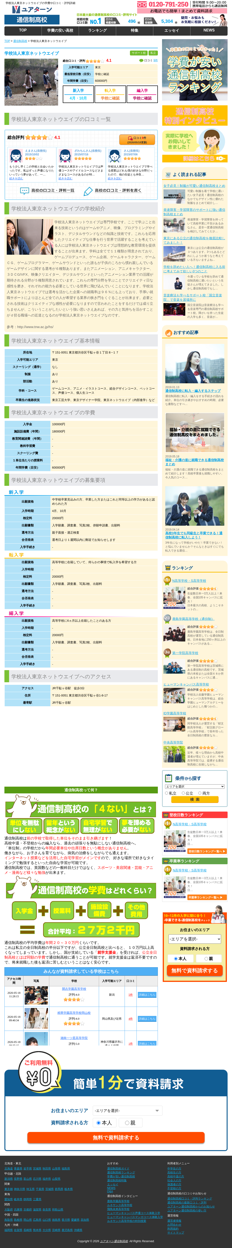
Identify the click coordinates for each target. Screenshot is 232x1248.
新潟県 (8, 1178)
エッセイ (171, 30)
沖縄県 (78, 1230)
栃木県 (68, 1189)
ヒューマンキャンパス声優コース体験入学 (133, 1213)
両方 (204, 793)
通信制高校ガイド (118, 1168)
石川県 (37, 1178)
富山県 (27, 1178)
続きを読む (16, 178)
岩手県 (27, 1168)
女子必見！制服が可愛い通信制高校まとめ (194, 186)
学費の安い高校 (60, 30)
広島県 (37, 1219)
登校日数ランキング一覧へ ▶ (207, 851)
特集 (134, 30)
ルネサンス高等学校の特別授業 (126, 1221)
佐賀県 (18, 1230)
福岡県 (8, 1230)
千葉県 (40, 1189)
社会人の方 (174, 1180)
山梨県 (56, 1178)
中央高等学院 (173, 742)
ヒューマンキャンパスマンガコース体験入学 (135, 1217)
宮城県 (37, 1168)
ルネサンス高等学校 (119, 1205)
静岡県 (27, 1199)
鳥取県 (8, 1219)
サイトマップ (175, 1232)
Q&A (110, 1191)
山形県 (56, 1168)
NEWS (209, 30)
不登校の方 (174, 1188)
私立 (170, 793)
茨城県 (49, 1189)
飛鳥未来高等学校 (118, 1209)
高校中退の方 (175, 1176)
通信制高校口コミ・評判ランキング (189, 1198)
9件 (155, 60)
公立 (187, 793)
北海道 (8, 1168)
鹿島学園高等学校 (118, 1201)
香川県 (66, 1219)
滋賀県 (37, 1209)
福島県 (66, 1168)
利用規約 (173, 1228)
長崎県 (27, 1230)
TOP (23, 30)
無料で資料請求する (194, 971)
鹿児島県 (67, 1230)
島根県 (18, 1219)
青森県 (18, 1168)
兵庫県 (18, 1209)
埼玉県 (30, 1189)
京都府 (27, 1209)
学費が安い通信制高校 (121, 1176)
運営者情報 (174, 1220)
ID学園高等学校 (174, 713)
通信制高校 (20, 41)
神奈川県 (19, 1189)
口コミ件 (137, 140)
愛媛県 (75, 1219)
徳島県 (56, 1219)
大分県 (47, 1230)
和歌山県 (57, 1209)
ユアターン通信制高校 (114, 1241)
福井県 (47, 1178)
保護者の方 (174, 1184)
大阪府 (8, 1209)
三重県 (37, 1199)
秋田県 (47, 1168)
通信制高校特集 (117, 1180)
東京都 (8, 1189)
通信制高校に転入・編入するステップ (193, 391)
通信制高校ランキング (121, 1172)
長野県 (18, 1178)
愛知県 (8, 1199)
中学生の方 (174, 1168)
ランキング (97, 30)
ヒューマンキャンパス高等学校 (186, 684)
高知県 (85, 1219)
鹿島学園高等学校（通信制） (193, 619)
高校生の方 (174, 1172)
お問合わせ (174, 1224)
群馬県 (59, 1189)
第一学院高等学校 (185, 653)
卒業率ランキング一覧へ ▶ (206, 897)
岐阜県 (18, 1199)
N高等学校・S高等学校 (189, 581)
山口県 (47, 1219)
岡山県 (27, 1219)
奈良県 (47, 1209)
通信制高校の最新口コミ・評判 (186, 1202)
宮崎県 (56, 1230)
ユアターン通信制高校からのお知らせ (191, 1206)
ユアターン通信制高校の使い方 (186, 1210)
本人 (180, 959)
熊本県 (37, 1230)
